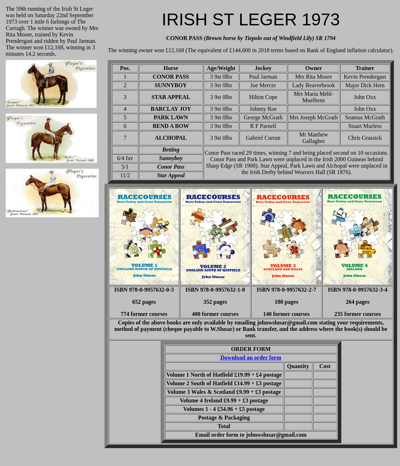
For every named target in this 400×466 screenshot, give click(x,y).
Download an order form (250, 358)
